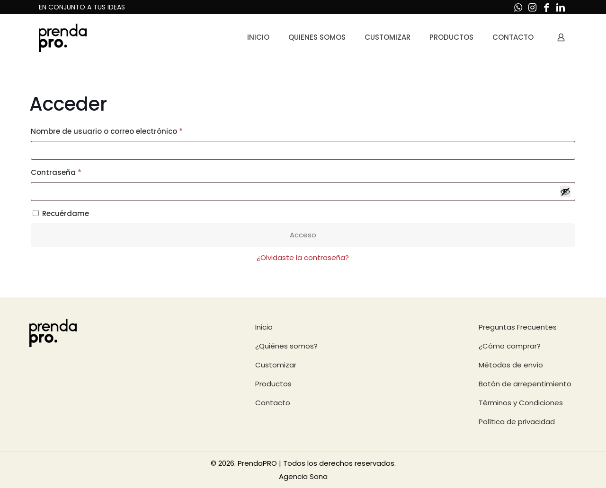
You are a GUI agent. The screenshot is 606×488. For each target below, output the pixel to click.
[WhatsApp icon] (518, 7)
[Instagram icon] (532, 7)
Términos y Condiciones (521, 403)
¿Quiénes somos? (286, 346)
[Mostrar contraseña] (565, 191)
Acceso (303, 235)
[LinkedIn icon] (560, 7)
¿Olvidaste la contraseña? (303, 257)
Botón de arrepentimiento (525, 384)
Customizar (275, 365)
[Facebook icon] (546, 7)
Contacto (272, 403)
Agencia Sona (303, 476)
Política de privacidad (517, 422)
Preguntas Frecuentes (518, 327)
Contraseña (77, 171)
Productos (273, 384)
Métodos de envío (511, 365)
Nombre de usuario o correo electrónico (127, 130)
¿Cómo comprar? (510, 346)
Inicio (264, 327)
